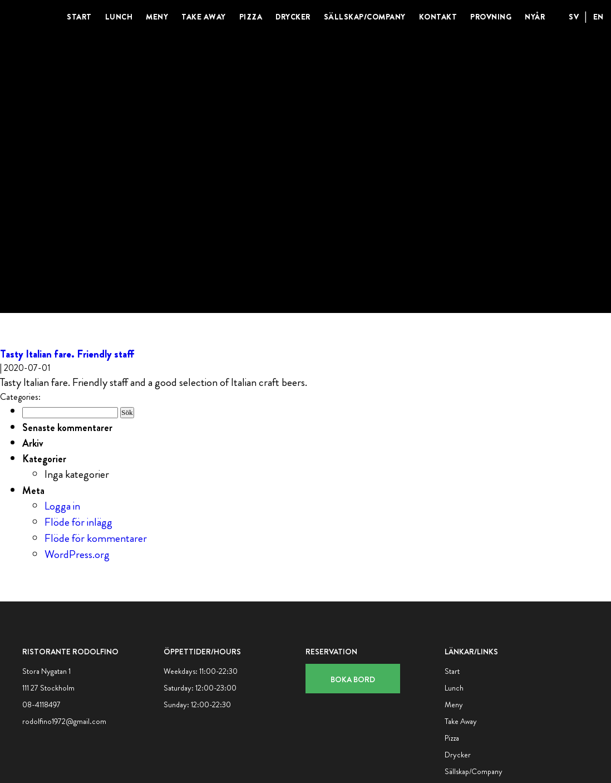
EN (598, 16)
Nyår (535, 16)
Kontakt (438, 16)
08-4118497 (41, 704)
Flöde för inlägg (78, 522)
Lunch (119, 16)
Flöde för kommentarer (96, 538)
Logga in (62, 506)
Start (79, 16)
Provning (490, 16)
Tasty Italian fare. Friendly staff (67, 353)
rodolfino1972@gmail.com (64, 721)
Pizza (251, 16)
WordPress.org (77, 554)
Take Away (203, 16)
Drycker (293, 16)
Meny (157, 16)
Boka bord (353, 679)
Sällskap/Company (365, 16)
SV (574, 16)
